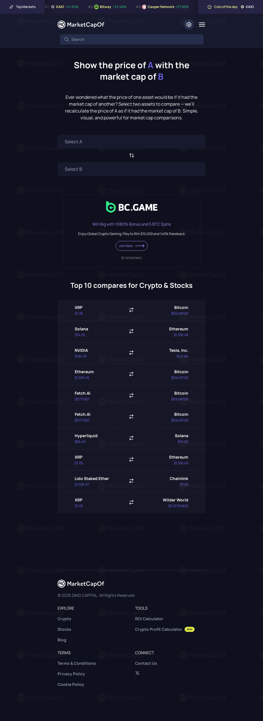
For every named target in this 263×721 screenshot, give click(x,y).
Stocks (64, 629)
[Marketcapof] (81, 25)
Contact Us (146, 663)
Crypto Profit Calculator (165, 629)
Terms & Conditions (77, 663)
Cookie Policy (71, 684)
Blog (62, 639)
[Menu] (202, 24)
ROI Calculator (149, 618)
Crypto (64, 618)
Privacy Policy (71, 673)
